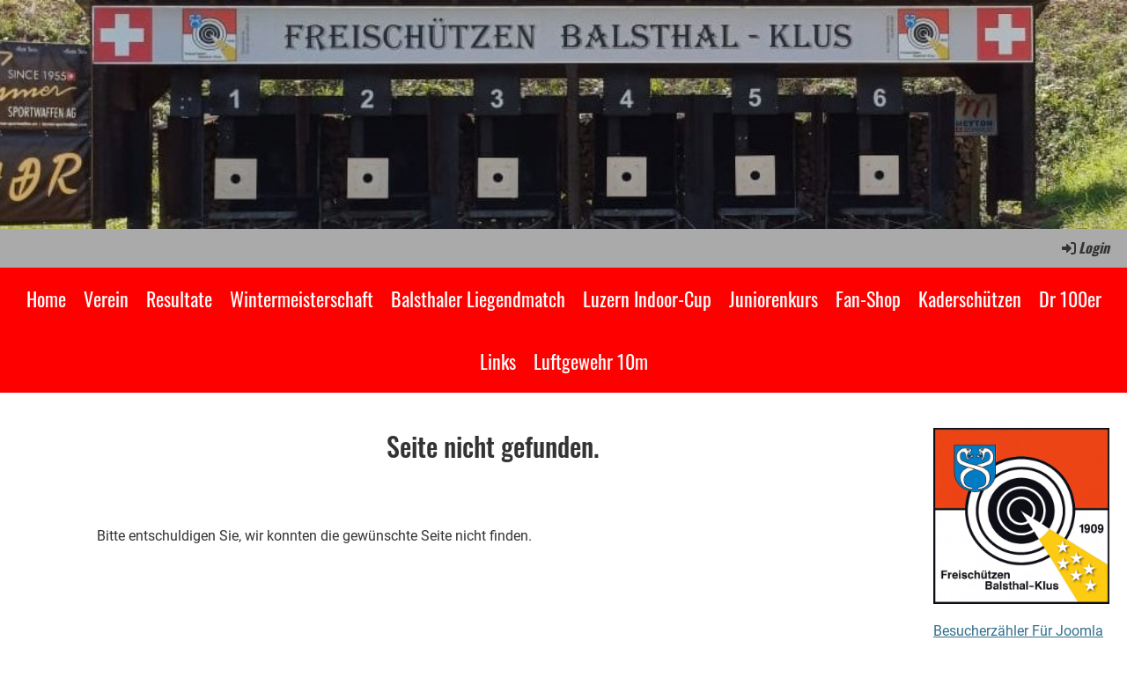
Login (1084, 247)
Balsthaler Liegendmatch (478, 298)
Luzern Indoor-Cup (647, 298)
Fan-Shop (868, 298)
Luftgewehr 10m (591, 361)
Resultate (179, 298)
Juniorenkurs (773, 298)
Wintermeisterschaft (301, 298)
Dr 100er (1070, 298)
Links (498, 361)
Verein (106, 298)
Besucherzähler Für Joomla (1018, 630)
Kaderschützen (969, 298)
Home (46, 298)
